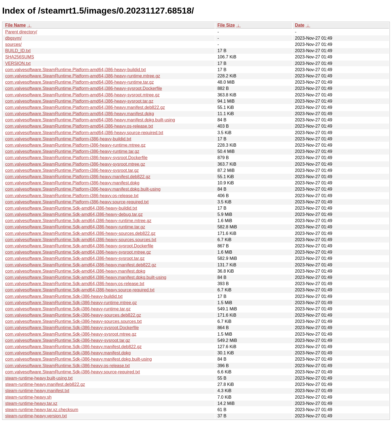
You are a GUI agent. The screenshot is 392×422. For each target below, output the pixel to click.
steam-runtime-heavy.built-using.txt (39, 378)
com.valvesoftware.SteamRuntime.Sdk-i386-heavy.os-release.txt (67, 365)
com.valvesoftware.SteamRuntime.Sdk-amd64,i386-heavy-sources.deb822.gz (80, 233)
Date (299, 25)
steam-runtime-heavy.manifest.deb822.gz (45, 384)
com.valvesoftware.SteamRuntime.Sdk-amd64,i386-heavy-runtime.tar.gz (75, 227)
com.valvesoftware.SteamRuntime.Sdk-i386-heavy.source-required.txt (72, 372)
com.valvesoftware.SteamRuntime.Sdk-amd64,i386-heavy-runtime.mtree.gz (78, 220)
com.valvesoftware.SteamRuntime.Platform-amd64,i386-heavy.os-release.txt (79, 126)
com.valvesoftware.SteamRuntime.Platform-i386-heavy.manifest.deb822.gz (77, 176)
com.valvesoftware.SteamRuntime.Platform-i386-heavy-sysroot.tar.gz (72, 170)
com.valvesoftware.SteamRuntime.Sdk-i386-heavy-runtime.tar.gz (68, 309)
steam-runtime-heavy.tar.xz (31, 403)
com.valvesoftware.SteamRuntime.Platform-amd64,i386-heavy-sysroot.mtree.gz (82, 95)
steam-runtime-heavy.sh (28, 397)
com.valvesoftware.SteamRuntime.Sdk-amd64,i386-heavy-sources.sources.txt (80, 239)
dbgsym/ (13, 38)
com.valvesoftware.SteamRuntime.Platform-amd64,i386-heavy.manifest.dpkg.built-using (90, 120)
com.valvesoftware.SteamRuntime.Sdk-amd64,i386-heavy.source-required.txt (79, 290)
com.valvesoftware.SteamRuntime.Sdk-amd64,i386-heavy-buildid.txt (71, 208)
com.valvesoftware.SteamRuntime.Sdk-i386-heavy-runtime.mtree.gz (71, 302)
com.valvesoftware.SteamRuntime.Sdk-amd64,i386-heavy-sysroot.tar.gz (75, 258)
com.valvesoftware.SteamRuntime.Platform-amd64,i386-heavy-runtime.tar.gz (79, 82)
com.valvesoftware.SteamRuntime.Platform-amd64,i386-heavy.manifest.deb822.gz (85, 107)
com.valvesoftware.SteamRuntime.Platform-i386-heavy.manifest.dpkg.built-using (83, 189)
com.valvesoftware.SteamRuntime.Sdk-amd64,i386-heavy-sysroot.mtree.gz (78, 252)
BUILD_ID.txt (17, 50)
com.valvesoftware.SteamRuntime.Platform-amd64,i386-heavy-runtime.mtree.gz (82, 76)
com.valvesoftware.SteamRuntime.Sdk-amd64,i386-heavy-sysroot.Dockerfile (79, 246)
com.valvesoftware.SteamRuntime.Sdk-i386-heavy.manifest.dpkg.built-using (78, 359)
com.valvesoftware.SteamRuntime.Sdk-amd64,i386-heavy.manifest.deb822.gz (80, 265)
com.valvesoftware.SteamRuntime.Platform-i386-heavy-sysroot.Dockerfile (76, 157)
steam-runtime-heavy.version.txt (36, 416)
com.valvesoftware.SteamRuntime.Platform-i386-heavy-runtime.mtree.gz (75, 145)
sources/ (13, 44)
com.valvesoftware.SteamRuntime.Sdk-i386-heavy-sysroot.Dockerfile (72, 327)
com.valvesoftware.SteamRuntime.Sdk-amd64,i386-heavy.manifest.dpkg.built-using (85, 277)
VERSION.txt (17, 63)
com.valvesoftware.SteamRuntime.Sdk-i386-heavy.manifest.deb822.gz (73, 346)
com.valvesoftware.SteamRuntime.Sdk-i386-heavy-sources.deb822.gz (73, 315)
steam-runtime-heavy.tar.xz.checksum (41, 409)
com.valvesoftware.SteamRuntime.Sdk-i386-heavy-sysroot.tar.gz (67, 340)
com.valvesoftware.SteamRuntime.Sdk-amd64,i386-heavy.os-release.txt (74, 283)
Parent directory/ (21, 32)
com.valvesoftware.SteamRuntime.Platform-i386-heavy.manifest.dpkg (72, 183)
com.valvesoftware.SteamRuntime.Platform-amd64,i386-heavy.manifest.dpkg (79, 113)
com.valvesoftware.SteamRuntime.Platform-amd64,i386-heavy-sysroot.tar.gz (79, 101)
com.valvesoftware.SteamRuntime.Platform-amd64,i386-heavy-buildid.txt (75, 69)
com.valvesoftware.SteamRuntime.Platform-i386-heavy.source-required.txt (77, 202)
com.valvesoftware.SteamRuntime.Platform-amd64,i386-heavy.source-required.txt (84, 132)
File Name (15, 25)
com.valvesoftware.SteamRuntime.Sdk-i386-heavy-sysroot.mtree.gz (70, 334)
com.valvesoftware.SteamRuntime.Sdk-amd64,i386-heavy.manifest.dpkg (75, 271)
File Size (226, 25)
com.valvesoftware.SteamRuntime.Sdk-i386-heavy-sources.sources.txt (73, 321)
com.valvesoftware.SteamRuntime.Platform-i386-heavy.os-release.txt (72, 195)
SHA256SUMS (19, 57)
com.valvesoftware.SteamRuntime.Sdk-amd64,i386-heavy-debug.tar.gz (74, 214)
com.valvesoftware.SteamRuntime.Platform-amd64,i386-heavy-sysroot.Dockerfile (83, 88)
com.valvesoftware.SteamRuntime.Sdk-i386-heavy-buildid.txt (63, 296)
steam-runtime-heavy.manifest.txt (37, 390)
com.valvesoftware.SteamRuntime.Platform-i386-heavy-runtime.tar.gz (72, 151)
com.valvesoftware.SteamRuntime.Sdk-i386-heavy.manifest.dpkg (68, 353)
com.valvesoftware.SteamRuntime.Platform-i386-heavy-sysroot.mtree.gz (75, 164)
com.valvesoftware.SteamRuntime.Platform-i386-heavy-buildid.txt (68, 139)
